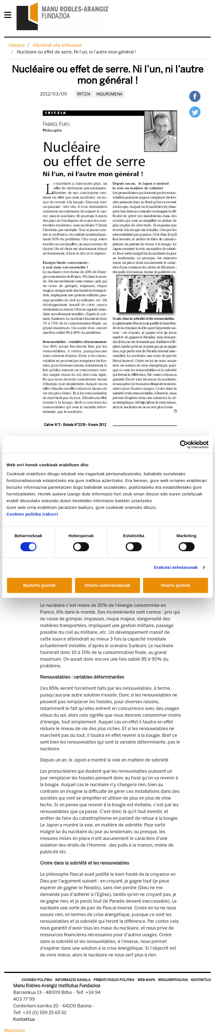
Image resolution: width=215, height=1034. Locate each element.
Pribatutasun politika (114, 980)
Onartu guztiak (175, 585)
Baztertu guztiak (39, 585)
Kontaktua (201, 980)
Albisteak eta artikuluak (57, 45)
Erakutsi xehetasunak (176, 567)
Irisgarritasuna (173, 980)
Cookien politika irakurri (32, 514)
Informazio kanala (72, 980)
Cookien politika (37, 980)
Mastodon (14, 1030)
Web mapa (146, 980)
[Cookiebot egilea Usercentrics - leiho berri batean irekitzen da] (184, 444)
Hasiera (17, 45)
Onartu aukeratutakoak (107, 585)
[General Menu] (9, 16)
